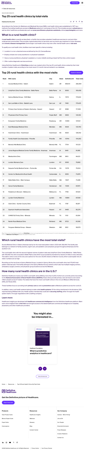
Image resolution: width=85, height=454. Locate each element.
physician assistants (53, 30)
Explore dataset (76, 72)
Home (3, 384)
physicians (77, 28)
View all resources (9, 9)
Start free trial (8, 402)
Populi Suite (5, 422)
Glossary (32, 422)
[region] (42, 153)
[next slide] (45, 368)
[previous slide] (40, 368)
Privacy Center (35, 448)
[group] (42, 343)
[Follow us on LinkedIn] (3, 442)
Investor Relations (62, 434)
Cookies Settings (46, 448)
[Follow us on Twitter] (14, 442)
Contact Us (60, 437)
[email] (71, 21)
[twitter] (76, 21)
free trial (23, 303)
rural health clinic (9, 39)
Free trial (75, 3)
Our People (60, 422)
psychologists (71, 30)
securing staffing (56, 291)
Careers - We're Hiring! (63, 415)
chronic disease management (15, 43)
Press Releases (61, 430)
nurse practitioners (39, 30)
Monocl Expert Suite (7, 418)
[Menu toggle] (82, 3)
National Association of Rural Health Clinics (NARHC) (24, 278)
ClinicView (24, 65)
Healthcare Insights (35, 415)
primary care (32, 285)
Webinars (32, 418)
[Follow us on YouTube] (10, 442)
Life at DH (60, 418)
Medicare (33, 28)
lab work (74, 43)
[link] (73, 21)
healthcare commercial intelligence (40, 301)
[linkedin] (82, 21)
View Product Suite (7, 415)
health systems (46, 289)
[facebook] (79, 21)
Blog (31, 426)
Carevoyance (5, 426)
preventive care (48, 285)
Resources (11, 384)
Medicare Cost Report (12, 235)
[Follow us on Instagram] (6, 442)
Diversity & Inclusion (63, 426)
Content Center (34, 430)
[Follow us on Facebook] (17, 442)
